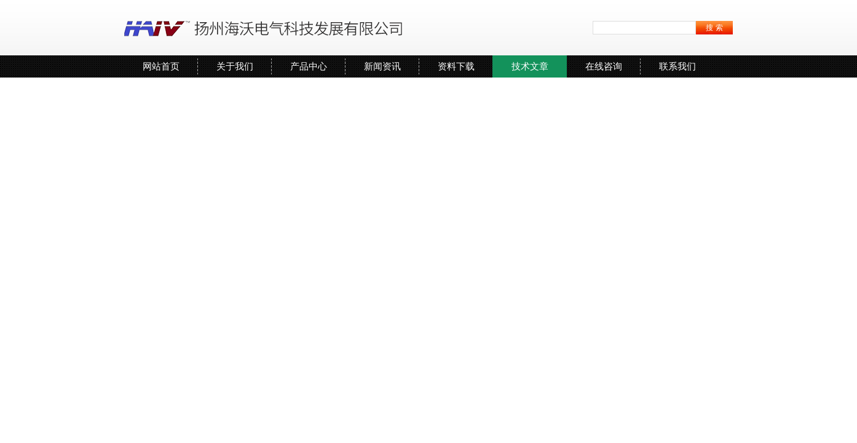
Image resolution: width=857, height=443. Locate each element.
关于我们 (234, 66)
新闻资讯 (382, 66)
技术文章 (529, 66)
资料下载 (456, 66)
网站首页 (161, 66)
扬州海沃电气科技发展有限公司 (265, 27)
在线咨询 (603, 66)
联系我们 (677, 66)
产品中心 (308, 66)
